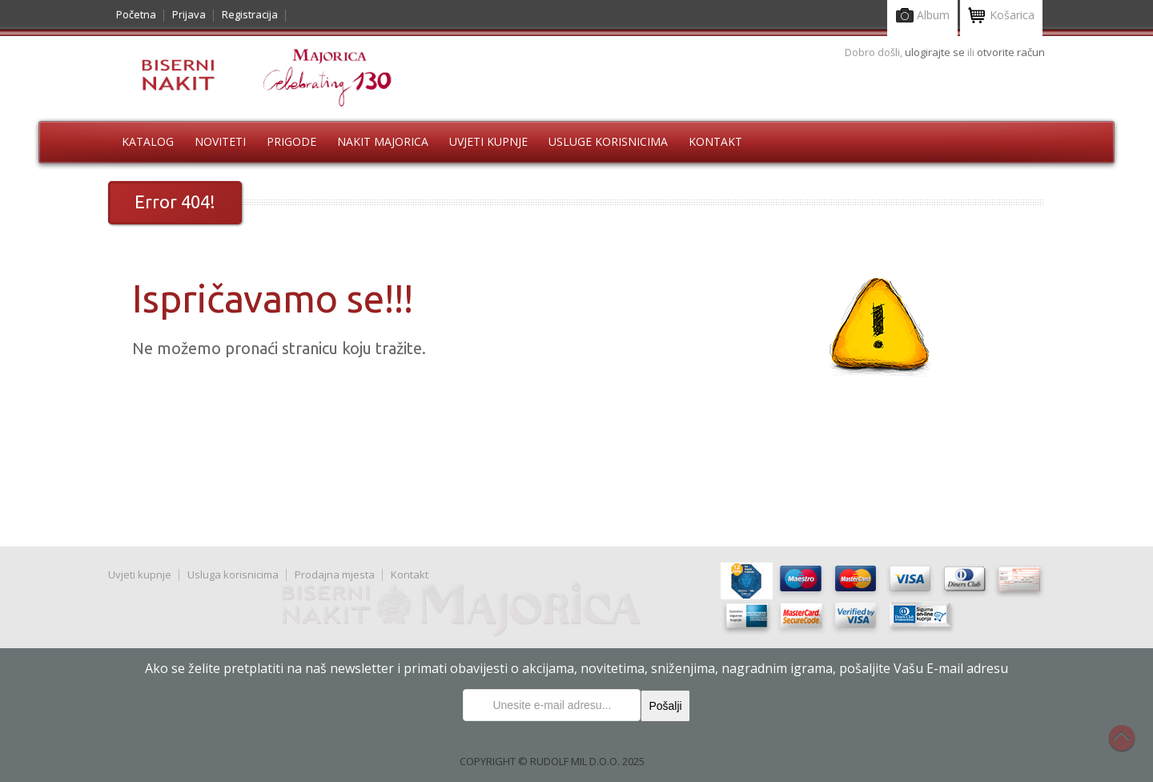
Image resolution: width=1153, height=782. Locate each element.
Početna (136, 14)
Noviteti (220, 141)
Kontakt (715, 141)
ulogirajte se (936, 52)
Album (922, 16)
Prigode (291, 141)
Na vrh (1130, 747)
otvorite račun (1011, 52)
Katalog (148, 141)
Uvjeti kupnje (488, 141)
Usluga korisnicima (233, 574)
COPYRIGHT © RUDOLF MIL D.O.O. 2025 (552, 761)
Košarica (1001, 16)
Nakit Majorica (382, 141)
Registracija (250, 14)
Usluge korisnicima (608, 141)
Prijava (189, 14)
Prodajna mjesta (335, 574)
